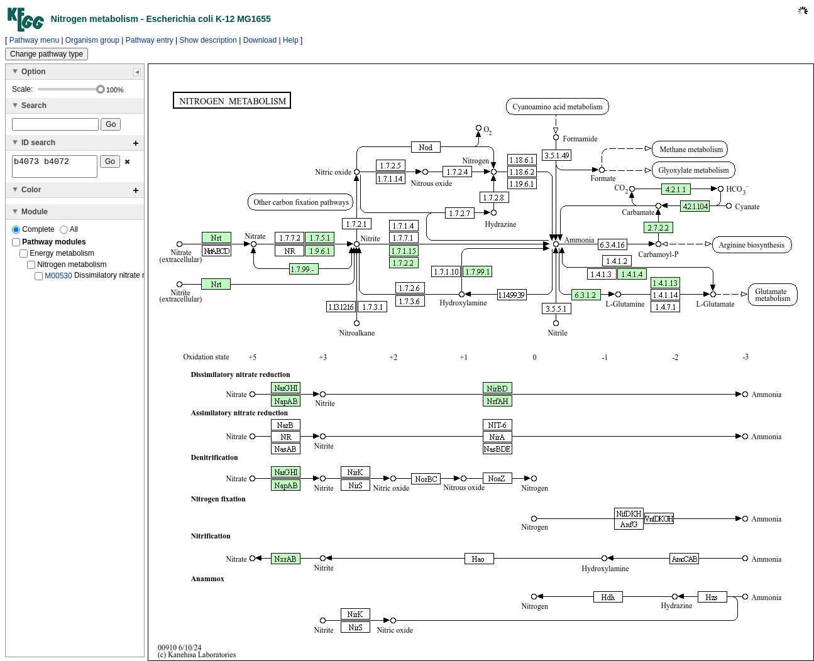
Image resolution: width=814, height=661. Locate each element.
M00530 (58, 279)
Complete (34, 233)
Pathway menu (34, 40)
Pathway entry (149, 40)
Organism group (92, 40)
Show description (208, 40)
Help (291, 40)
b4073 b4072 (54, 168)
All (69, 233)
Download (260, 40)
